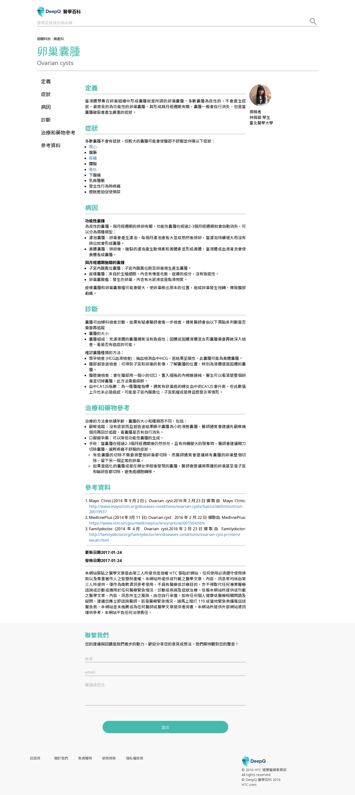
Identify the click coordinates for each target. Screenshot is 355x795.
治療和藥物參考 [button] (58, 132)
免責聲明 (85, 758)
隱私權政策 (134, 758)
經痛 (93, 158)
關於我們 (61, 758)
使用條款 (109, 758)
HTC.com (249, 784)
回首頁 (35, 758)
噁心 (93, 146)
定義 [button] (46, 81)
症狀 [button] (46, 94)
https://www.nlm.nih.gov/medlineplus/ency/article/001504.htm (147, 523)
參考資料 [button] (51, 145)
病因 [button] (46, 107)
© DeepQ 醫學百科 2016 (261, 779)
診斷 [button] (46, 119)
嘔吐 (93, 169)
